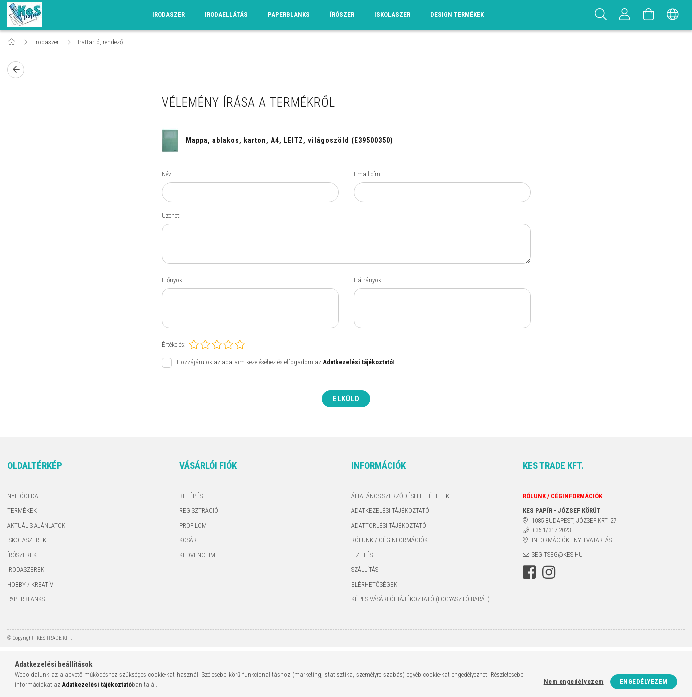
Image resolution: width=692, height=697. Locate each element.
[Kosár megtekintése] (649, 15)
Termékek (22, 510)
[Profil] (625, 15)
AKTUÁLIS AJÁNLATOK (36, 526)
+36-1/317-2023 (551, 530)
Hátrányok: (368, 280)
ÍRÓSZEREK (22, 555)
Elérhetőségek (374, 584)
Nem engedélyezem (574, 682)
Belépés (191, 496)
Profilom (193, 526)
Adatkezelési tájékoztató (390, 510)
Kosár (188, 540)
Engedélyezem (644, 682)
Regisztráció (198, 510)
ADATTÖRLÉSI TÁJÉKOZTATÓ (388, 526)
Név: (167, 174)
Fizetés (362, 555)
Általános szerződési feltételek (400, 496)
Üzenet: (171, 216)
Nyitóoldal (24, 496)
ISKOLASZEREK (26, 540)
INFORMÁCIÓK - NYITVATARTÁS (572, 540)
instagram (548, 572)
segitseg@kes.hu (557, 554)
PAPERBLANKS (26, 599)
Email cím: (368, 174)
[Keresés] (601, 15)
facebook (529, 572)
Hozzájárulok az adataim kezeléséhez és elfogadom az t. (286, 362)
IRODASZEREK (25, 570)
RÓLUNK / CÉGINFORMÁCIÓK (389, 540)
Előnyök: (173, 280)
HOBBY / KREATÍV (30, 584)
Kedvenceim (197, 555)
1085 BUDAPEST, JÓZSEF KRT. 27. (575, 520)
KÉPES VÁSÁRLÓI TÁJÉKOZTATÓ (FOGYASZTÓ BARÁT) (420, 599)
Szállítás (364, 570)
